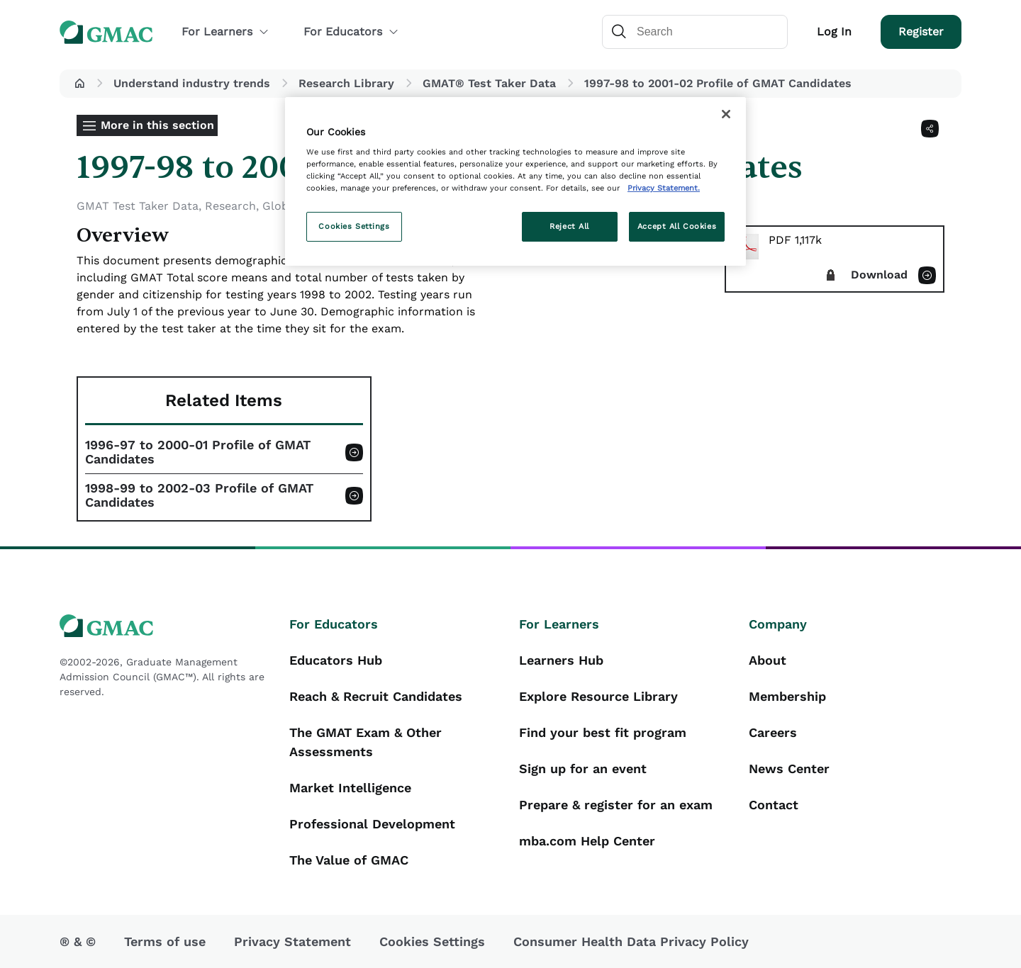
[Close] (726, 114)
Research (230, 206)
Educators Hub (335, 660)
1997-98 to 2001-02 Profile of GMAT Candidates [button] (718, 83)
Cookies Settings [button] (432, 941)
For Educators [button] (351, 31)
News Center (789, 768)
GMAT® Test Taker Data (489, 83)
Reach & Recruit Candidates (375, 696)
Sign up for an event (583, 768)
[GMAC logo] (166, 626)
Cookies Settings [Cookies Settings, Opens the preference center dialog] (353, 226)
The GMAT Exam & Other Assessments (365, 742)
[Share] (930, 128)
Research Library (346, 83)
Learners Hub (561, 660)
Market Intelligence (350, 787)
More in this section (157, 125)
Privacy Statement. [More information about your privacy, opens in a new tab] (663, 188)
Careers (773, 732)
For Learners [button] (225, 31)
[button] (79, 83)
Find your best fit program (602, 732)
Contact (773, 804)
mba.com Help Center (587, 840)
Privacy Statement (292, 941)
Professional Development (372, 823)
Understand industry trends (191, 83)
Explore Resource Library (598, 696)
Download (879, 274)
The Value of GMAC (348, 859)
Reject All (569, 226)
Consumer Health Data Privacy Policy (631, 941)
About (767, 660)
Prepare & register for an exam (616, 804)
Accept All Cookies (676, 226)
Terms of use (165, 941)
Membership (787, 696)
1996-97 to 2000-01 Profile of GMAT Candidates (198, 452)
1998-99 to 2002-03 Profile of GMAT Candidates (199, 495)
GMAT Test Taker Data (138, 206)
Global (280, 206)
